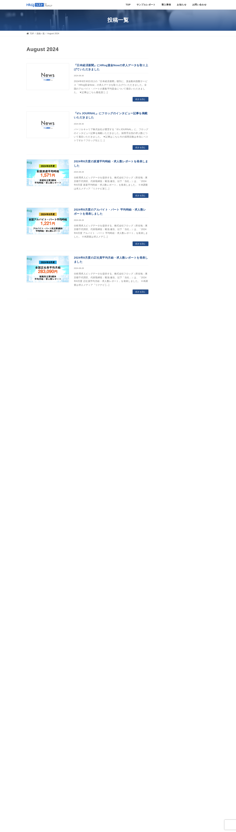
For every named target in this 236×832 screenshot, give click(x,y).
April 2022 (166, 575)
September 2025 (170, 311)
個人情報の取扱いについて (43, 806)
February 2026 (169, 274)
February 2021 (169, 663)
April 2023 (166, 516)
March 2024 (167, 443)
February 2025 (169, 363)
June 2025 (167, 333)
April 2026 (166, 260)
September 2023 (170, 487)
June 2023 (167, 502)
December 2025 (169, 289)
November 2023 (169, 472)
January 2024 (168, 458)
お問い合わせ (118, 734)
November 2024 (169, 384)
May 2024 (166, 428)
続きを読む (140, 99)
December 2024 (169, 377)
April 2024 (166, 436)
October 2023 (168, 480)
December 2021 (169, 604)
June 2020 (167, 678)
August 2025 (168, 318)
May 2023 (166, 509)
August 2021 (168, 634)
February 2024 (169, 450)
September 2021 (170, 626)
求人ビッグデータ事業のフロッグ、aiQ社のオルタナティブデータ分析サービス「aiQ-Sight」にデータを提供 (183, 180)
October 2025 (168, 304)
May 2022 (166, 568)
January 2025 (168, 370)
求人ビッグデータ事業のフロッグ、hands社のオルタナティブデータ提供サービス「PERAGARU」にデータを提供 (184, 142)
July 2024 (166, 414)
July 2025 (166, 326)
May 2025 (166, 340)
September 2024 (170, 399)
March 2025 (167, 355)
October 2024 (168, 392)
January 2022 (168, 597)
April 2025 (166, 348)
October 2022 (168, 546)
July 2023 (166, 494)
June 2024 (167, 421)
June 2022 (167, 560)
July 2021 (166, 641)
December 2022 (169, 538)
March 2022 (167, 582)
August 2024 (168, 406)
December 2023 (169, 465)
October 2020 (168, 670)
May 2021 (166, 656)
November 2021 (169, 612)
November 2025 (169, 296)
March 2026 (167, 267)
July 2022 (166, 553)
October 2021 (168, 619)
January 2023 (168, 531)
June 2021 (167, 648)
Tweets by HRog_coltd (165, 768)
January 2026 (168, 282)
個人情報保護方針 (37, 801)
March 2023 (167, 524)
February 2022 (169, 590)
